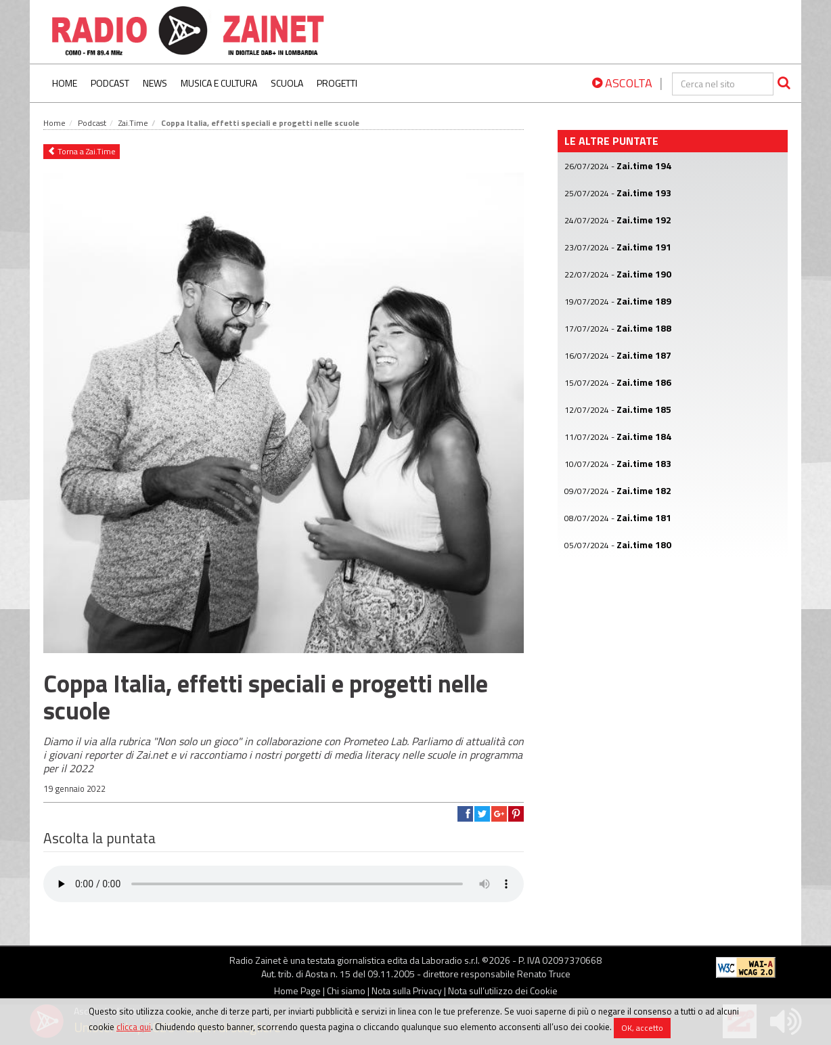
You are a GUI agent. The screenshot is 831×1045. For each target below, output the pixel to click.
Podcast (110, 83)
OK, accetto (642, 1027)
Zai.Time (133, 122)
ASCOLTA (622, 83)
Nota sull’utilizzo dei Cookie (503, 990)
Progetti (337, 83)
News (155, 83)
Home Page (297, 990)
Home (64, 83)
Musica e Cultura (219, 83)
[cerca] (722, 83)
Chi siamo (346, 990)
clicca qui (133, 1026)
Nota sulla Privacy (407, 990)
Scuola (287, 83)
